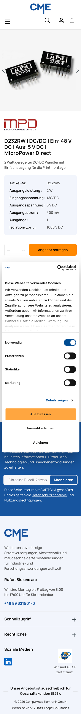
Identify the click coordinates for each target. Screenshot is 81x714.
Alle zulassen (40, 414)
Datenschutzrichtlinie (49, 495)
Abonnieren (63, 479)
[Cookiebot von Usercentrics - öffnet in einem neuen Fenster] (57, 268)
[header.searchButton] (47, 21)
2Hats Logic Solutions (51, 708)
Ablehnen (40, 442)
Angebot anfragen (53, 249)
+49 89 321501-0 (19, 603)
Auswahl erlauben (40, 428)
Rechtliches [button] (40, 634)
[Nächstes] (78, 70)
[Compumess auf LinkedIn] (8, 662)
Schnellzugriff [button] (40, 619)
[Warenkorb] (72, 21)
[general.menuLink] (7, 21)
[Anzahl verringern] (9, 250)
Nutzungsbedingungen (22, 500)
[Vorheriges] (3, 70)
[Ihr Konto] (61, 21)
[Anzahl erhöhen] (23, 250)
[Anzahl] (15, 250)
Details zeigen (57, 400)
